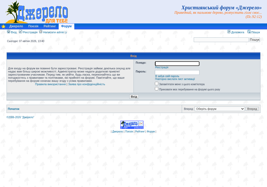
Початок (13, 108)
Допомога (235, 32)
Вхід (12, 32)
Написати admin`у (55, 32)
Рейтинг (50, 26)
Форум (66, 26)
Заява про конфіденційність (86, 84)
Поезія (33, 26)
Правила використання (50, 84)
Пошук (253, 32)
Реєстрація (28, 32)
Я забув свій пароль (167, 76)
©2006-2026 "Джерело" (20, 117)
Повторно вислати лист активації (175, 79)
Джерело (16, 26)
